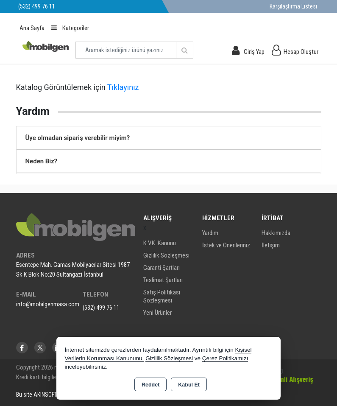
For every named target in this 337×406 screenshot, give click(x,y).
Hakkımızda (276, 233)
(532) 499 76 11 (101, 307)
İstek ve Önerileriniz (226, 245)
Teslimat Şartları (163, 280)
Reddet (150, 385)
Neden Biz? (41, 161)
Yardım (210, 233)
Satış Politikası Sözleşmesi (161, 296)
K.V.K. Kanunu (159, 243)
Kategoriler (70, 28)
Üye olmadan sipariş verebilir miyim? (77, 138)
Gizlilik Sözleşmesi (166, 255)
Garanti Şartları (161, 268)
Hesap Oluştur (301, 52)
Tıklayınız (123, 87)
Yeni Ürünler (157, 312)
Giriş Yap (254, 52)
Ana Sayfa (32, 28)
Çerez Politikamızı (225, 358)
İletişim (271, 245)
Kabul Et (189, 385)
